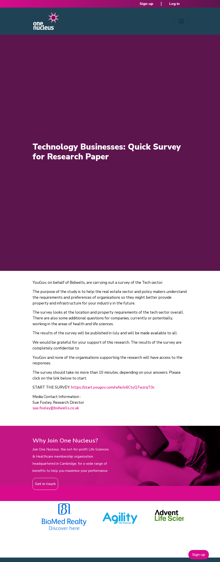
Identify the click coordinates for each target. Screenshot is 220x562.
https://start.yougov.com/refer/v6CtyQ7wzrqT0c (113, 387)
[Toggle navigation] (181, 21)
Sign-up (146, 4)
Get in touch (45, 483)
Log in (174, 4)
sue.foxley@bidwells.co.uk (56, 408)
